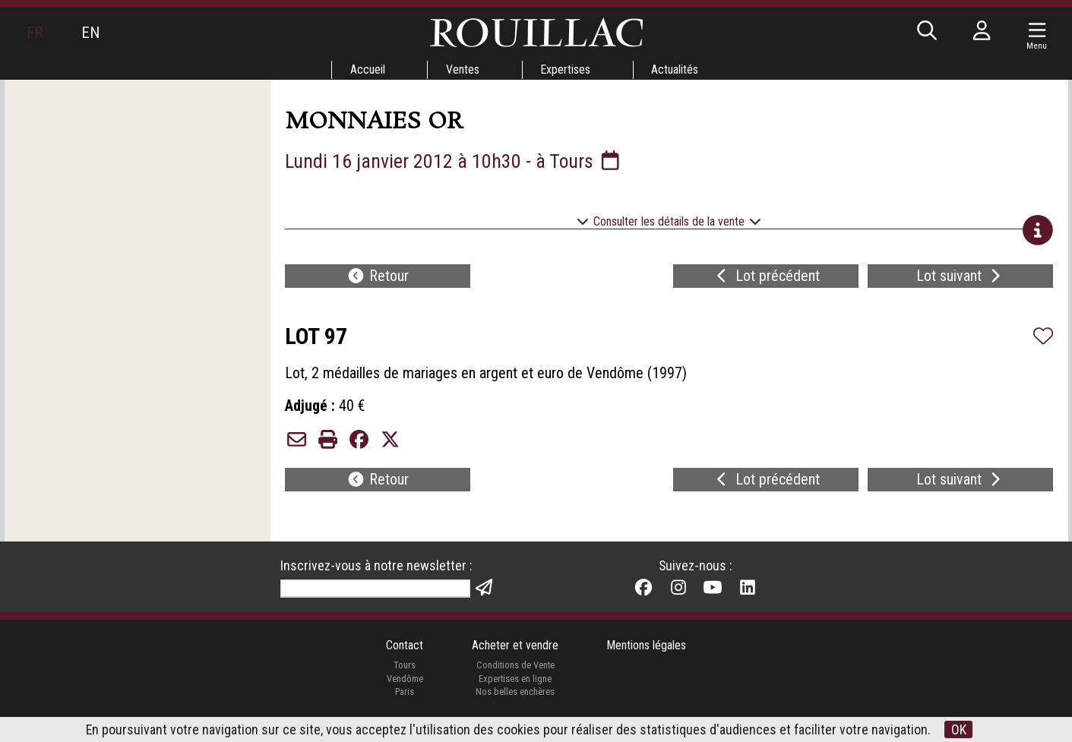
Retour (377, 278)
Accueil (366, 69)
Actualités (676, 69)
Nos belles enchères (515, 697)
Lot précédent (766, 278)
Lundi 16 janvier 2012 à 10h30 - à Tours (455, 161)
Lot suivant (960, 278)
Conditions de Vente (515, 671)
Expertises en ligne (515, 684)
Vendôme (404, 684)
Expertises (566, 69)
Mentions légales (647, 651)
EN (90, 33)
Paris (404, 697)
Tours (405, 671)
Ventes (462, 69)
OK (958, 729)
